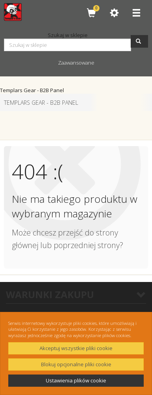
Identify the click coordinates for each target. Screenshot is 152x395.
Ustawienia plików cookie (76, 380)
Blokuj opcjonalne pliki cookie (76, 364)
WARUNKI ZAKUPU (76, 294)
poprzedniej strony (87, 245)
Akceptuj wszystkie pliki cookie (76, 348)
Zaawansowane (76, 62)
